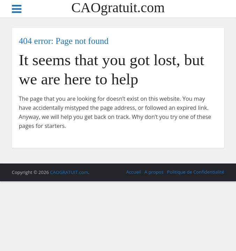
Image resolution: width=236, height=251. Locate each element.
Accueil (133, 172)
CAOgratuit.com (118, 7)
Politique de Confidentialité (195, 172)
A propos (154, 172)
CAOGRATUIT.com (69, 172)
